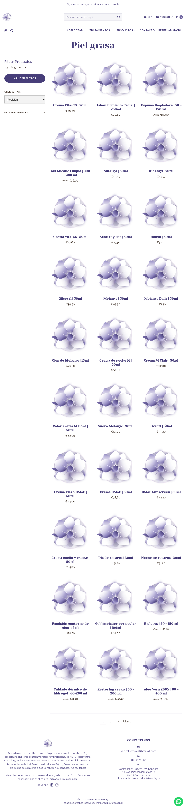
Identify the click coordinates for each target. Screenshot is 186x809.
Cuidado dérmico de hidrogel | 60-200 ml (70, 698)
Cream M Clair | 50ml (161, 367)
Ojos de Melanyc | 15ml (70, 367)
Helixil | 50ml (161, 243)
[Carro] (179, 17)
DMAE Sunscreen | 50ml (161, 498)
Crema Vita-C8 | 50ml (70, 105)
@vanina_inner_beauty (106, 4)
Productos (126, 30)
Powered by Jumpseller (109, 803)
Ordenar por (12, 91)
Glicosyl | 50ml (70, 305)
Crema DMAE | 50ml (116, 498)
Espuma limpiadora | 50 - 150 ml (161, 107)
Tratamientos (101, 30)
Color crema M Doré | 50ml (70, 435)
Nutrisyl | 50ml (116, 177)
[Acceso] (164, 17)
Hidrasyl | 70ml (161, 177)
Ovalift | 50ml (161, 433)
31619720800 (138, 758)
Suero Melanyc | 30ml (115, 433)
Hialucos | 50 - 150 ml (161, 630)
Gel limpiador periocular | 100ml (115, 632)
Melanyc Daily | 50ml (161, 305)
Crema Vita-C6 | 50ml (70, 243)
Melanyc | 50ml (115, 305)
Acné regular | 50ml (116, 243)
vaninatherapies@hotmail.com (138, 749)
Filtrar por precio (24, 112)
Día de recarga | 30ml (115, 564)
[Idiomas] (148, 17)
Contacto (147, 30)
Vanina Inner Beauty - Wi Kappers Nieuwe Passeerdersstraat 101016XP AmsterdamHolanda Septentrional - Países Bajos (138, 772)
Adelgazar (76, 30)
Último (127, 721)
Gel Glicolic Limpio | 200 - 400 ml (70, 179)
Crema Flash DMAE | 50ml (70, 500)
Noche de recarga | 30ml (161, 564)
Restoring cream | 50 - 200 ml (115, 698)
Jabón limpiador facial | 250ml (115, 107)
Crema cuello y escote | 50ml (70, 566)
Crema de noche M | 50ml (115, 369)
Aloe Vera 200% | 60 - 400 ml (161, 698)
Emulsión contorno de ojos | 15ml (70, 632)
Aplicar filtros (25, 78)
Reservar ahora (170, 30)
